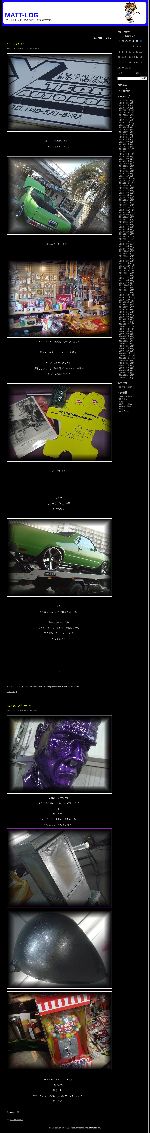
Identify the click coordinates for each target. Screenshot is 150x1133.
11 (140, 51)
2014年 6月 (124, 193)
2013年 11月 (125, 210)
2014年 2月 (124, 202)
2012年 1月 (124, 263)
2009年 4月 (124, 343)
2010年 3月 (124, 317)
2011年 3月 (124, 287)
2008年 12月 (125, 353)
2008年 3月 (124, 375)
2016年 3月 (124, 142)
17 (137, 57)
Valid (125, 406)
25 (140, 62)
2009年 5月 (124, 341)
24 (137, 62)
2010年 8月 (124, 304)
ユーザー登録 (125, 396)
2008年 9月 (124, 360)
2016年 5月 (124, 137)
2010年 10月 (125, 300)
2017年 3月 (124, 115)
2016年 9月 (124, 127)
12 (119, 57)
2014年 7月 (124, 190)
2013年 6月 (124, 222)
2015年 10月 (125, 154)
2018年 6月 (124, 100)
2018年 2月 (124, 105)
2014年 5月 (124, 195)
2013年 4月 (124, 227)
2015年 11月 (125, 151)
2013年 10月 (125, 212)
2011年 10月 (125, 270)
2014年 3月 (124, 200)
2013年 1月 (124, 234)
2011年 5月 (124, 283)
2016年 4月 (124, 139)
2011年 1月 (124, 292)
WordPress (124, 411)
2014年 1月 (124, 205)
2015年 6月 (124, 164)
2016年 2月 (124, 144)
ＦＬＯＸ (123, 88)
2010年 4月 (124, 314)
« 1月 (121, 73)
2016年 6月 (124, 134)
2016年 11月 (125, 125)
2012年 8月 (124, 246)
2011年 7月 (124, 278)
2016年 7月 (124, 132)
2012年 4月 (124, 256)
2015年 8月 (124, 159)
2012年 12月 (125, 236)
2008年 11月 (125, 355)
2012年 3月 (124, 258)
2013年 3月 (124, 229)
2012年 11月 (125, 239)
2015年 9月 (124, 156)
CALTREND (124, 91)
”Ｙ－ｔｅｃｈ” (15, 43)
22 (130, 62)
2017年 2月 (124, 117)
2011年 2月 (124, 290)
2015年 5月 (124, 166)
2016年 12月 (125, 122)
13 (123, 57)
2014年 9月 (124, 185)
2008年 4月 (124, 373)
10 (137, 51)
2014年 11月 (125, 181)
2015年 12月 (125, 149)
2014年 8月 (124, 188)
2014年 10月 (125, 183)
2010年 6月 (124, 309)
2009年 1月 (124, 351)
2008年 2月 (124, 377)
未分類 (20, 48)
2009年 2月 (124, 348)
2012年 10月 (125, 241)
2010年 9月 (124, 302)
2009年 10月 (125, 329)
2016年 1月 (124, 146)
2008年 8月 (124, 363)
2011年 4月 (124, 285)
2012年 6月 (124, 251)
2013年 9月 (124, 215)
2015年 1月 (124, 176)
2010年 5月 (124, 312)
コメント (125, 404)
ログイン (123, 399)
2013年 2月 (124, 232)
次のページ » (16, 1119)
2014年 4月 (124, 198)
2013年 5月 (124, 224)
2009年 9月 (124, 331)
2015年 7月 (124, 161)
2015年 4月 (124, 168)
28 (126, 67)
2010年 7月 (124, 307)
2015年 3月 (124, 171)
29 (130, 67)
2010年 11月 (125, 297)
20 (123, 62)
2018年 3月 (124, 103)
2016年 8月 (124, 129)
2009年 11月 (125, 326)
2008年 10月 (125, 358)
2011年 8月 (124, 275)
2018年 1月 (124, 108)
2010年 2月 (124, 319)
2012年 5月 (124, 253)
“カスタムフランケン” (19, 705)
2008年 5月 (124, 370)
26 (119, 67)
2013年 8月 (124, 217)
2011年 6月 (124, 280)
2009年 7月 (124, 336)
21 (126, 62)
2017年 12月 (125, 110)
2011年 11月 (125, 268)
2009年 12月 (125, 324)
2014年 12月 (125, 178)
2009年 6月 (124, 338)
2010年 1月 (124, 321)
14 (126, 57)
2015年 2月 (124, 173)
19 (119, 62)
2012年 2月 (124, 261)
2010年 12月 (125, 295)
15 (130, 57)
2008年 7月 (124, 365)
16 (133, 57)
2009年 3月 (124, 346)
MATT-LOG (22, 15)
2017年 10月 (125, 112)
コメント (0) (12, 692)
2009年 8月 (124, 334)
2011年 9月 (124, 273)
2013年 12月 (125, 207)
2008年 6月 (124, 368)
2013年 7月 (124, 219)
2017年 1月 (124, 120)
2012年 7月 (124, 249)
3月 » (138, 73)
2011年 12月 (125, 266)
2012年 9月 (124, 244)
